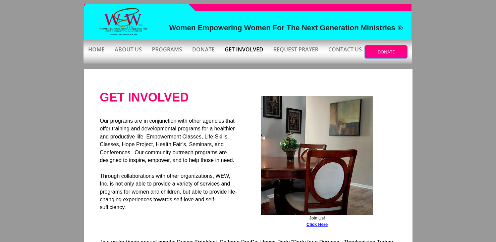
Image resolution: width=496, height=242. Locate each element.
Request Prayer (295, 49)
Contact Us (345, 49)
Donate (203, 49)
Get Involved (244, 49)
